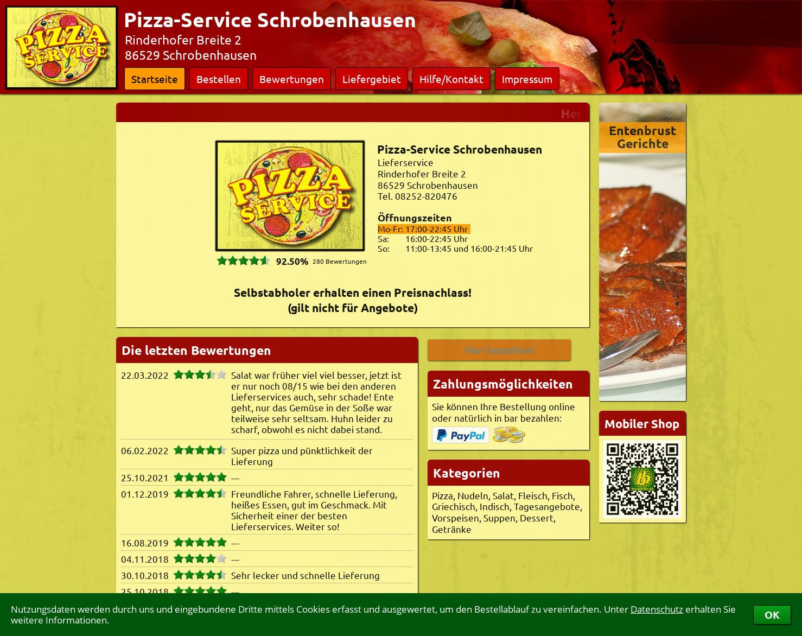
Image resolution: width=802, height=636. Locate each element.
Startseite (154, 78)
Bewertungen (291, 78)
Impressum (527, 78)
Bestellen (218, 78)
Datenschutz (657, 609)
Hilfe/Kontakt (451, 78)
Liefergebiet (371, 78)
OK (772, 614)
